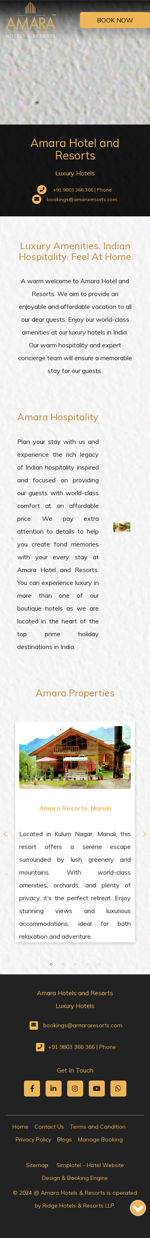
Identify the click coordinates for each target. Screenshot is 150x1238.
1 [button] (51, 964)
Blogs (64, 1139)
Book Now (115, 20)
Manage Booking (100, 1139)
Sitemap (37, 1165)
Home (20, 1126)
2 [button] (63, 964)
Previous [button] (5, 834)
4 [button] (87, 964)
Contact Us (49, 1126)
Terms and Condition (98, 1126)
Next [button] (145, 834)
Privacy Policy (33, 1139)
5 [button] (99, 964)
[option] (75, 832)
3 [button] (75, 964)
